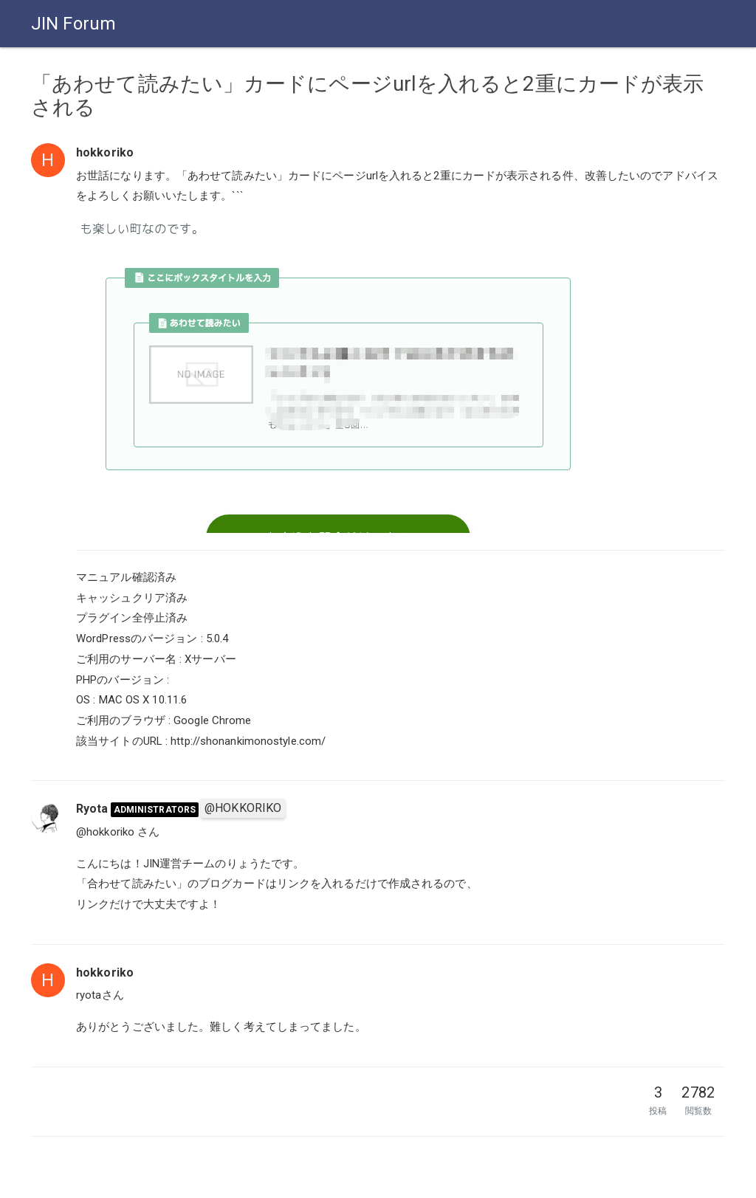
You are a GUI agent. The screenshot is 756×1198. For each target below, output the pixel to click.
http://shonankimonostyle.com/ (248, 741)
